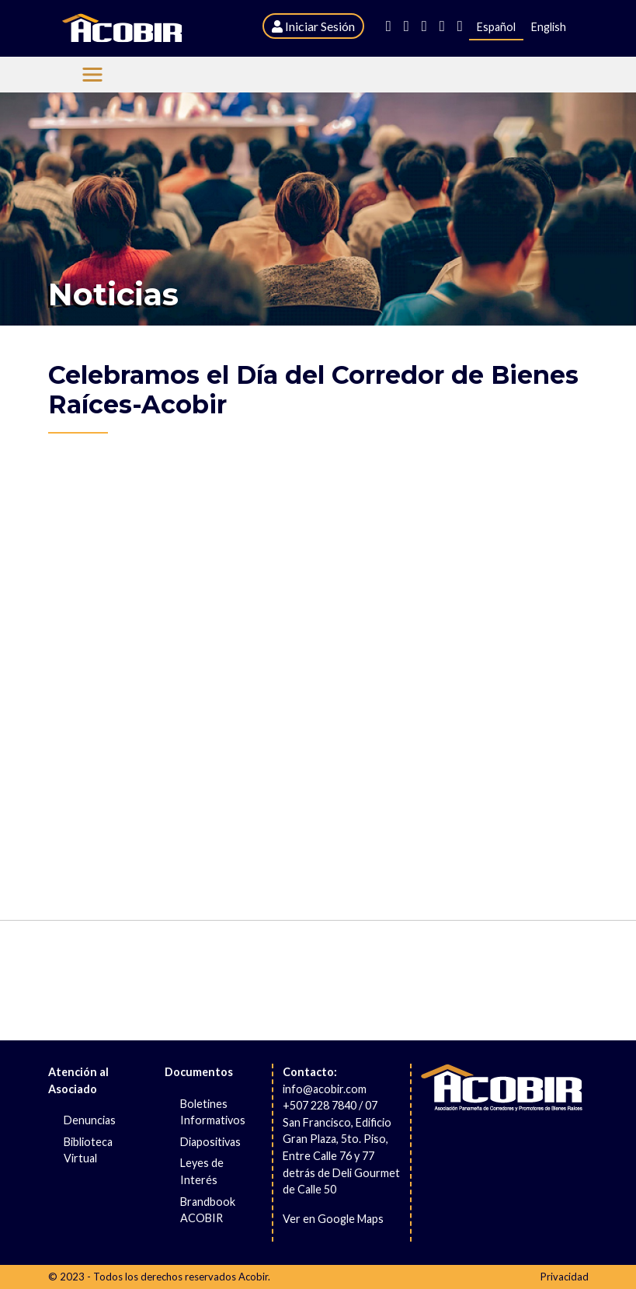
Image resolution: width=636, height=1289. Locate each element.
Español (496, 26)
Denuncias (90, 1120)
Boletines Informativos (212, 1112)
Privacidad (564, 1276)
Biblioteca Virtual (88, 1150)
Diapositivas (210, 1141)
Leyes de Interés (202, 1171)
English (548, 26)
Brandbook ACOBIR (207, 1210)
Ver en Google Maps (333, 1218)
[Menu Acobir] (92, 74)
